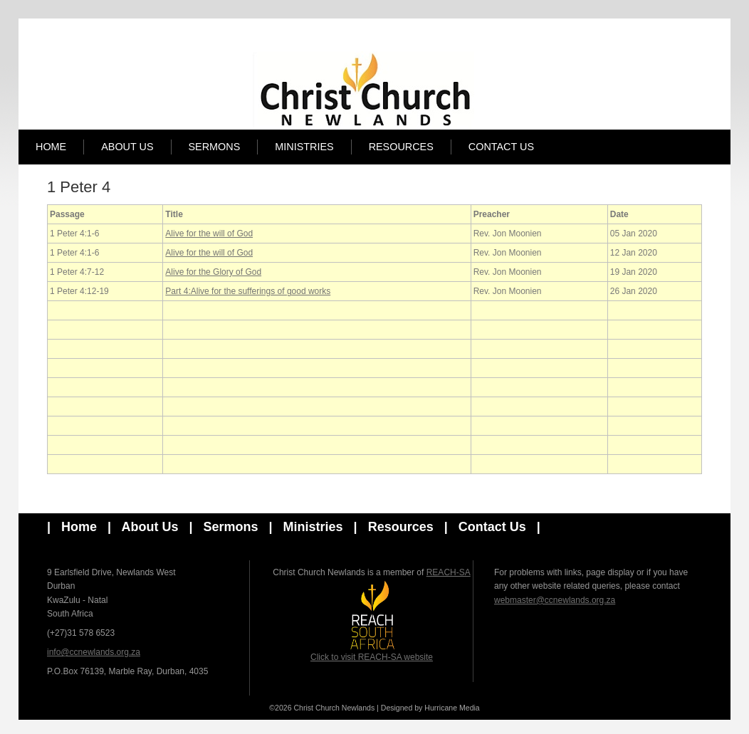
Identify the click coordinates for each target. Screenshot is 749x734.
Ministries (304, 146)
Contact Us (501, 146)
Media (469, 707)
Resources (401, 146)
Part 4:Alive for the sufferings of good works (247, 291)
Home (51, 146)
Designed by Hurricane (420, 707)
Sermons (215, 146)
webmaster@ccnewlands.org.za (554, 600)
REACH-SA (448, 572)
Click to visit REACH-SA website (371, 621)
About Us (127, 146)
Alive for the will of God (209, 233)
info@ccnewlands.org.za (93, 652)
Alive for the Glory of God (213, 272)
